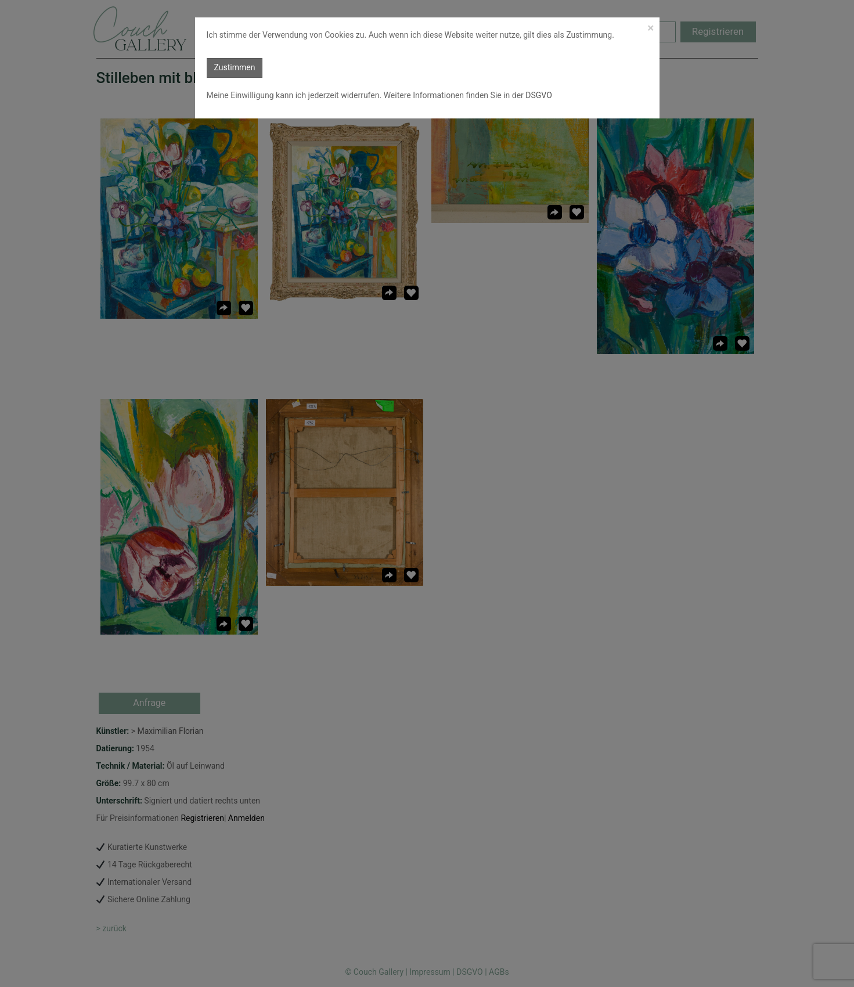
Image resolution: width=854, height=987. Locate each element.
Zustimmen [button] (234, 67)
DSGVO (538, 95)
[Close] (650, 28)
